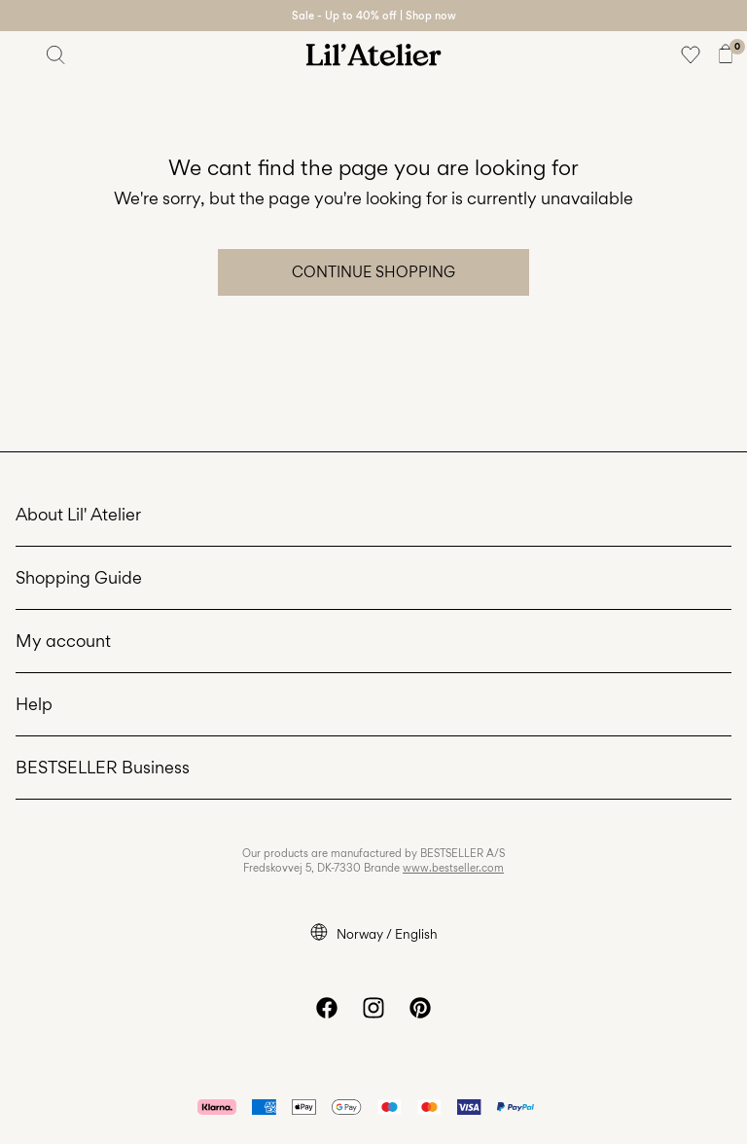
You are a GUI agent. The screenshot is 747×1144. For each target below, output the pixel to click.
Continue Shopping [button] (373, 272)
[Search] (56, 54)
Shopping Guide (79, 577)
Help (34, 704)
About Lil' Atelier (78, 514)
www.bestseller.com (453, 868)
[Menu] (21, 54)
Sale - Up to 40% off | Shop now (374, 15)
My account (63, 640)
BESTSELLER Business (103, 767)
